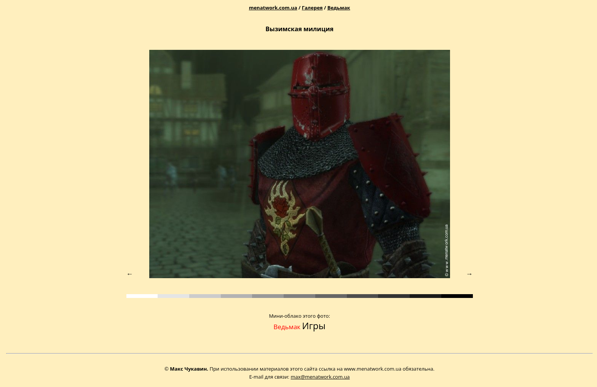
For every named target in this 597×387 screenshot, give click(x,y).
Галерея (312, 7)
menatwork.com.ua (273, 7)
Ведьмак (338, 7)
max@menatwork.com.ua (320, 376)
